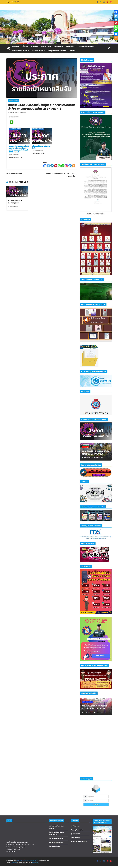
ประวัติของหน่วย (75, 826)
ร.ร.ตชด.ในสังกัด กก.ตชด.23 (86, 46)
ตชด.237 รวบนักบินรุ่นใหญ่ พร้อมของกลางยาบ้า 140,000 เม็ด (61, 174)
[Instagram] (66, 165)
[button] (75, 46)
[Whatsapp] (59, 165)
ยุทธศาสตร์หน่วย (58, 46)
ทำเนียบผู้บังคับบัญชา (77, 830)
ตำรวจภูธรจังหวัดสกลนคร (56, 838)
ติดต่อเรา (72, 51)
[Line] (62, 165)
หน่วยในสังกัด (70, 46)
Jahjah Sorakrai (99, 712)
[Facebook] (44, 165)
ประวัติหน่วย (15, 46)
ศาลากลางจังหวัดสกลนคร (56, 842)
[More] (73, 165)
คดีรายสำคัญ (85, 447)
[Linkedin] (52, 165)
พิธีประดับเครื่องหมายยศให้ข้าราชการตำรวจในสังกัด (94, 707)
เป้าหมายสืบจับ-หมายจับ (13, 100)
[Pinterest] (55, 165)
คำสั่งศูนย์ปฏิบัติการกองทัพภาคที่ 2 (57, 51)
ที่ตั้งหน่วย (25, 46)
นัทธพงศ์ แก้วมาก (99, 457)
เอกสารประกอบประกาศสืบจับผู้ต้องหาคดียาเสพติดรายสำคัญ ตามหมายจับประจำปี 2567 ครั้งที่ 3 (19, 149)
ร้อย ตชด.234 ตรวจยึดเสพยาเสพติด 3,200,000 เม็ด (95, 452)
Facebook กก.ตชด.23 (38, 51)
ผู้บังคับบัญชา (34, 46)
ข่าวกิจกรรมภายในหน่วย (87, 702)
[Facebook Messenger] (70, 165)
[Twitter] (48, 165)
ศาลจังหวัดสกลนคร (54, 846)
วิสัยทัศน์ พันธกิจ (46, 46)
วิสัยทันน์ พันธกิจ (75, 838)
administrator (22, 112)
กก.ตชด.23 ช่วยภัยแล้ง (14, 173)
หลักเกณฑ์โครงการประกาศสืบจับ (41, 147)
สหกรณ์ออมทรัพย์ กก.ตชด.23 (20, 51)
